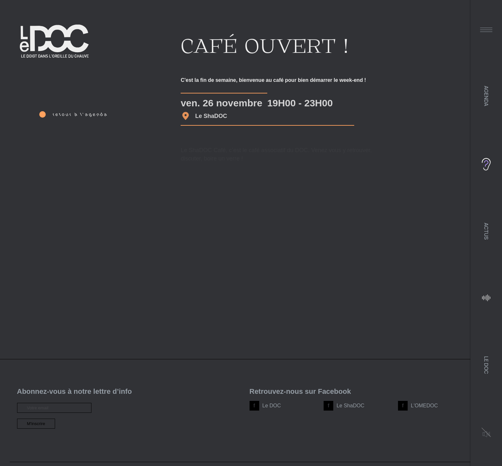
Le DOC (486, 365)
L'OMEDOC (424, 405)
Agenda (486, 96)
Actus (486, 231)
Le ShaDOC (350, 405)
